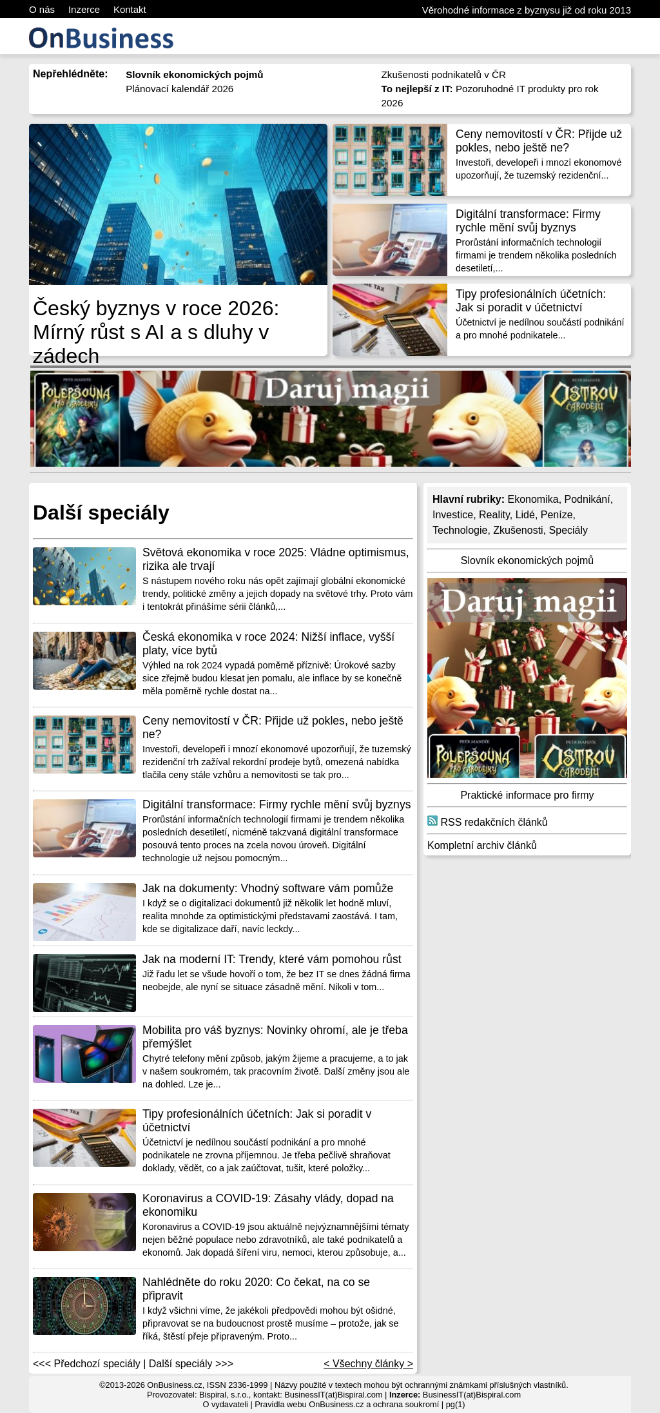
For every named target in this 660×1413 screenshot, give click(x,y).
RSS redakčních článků (487, 822)
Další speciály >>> (191, 1363)
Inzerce (84, 9)
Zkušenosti (518, 530)
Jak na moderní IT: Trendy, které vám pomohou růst (272, 959)
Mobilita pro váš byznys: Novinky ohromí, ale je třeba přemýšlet (275, 1037)
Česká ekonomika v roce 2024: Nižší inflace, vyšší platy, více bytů (268, 643)
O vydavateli (225, 1404)
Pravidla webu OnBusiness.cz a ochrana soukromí (347, 1404)
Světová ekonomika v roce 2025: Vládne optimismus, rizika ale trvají (275, 559)
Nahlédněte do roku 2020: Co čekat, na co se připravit (256, 1289)
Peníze (557, 514)
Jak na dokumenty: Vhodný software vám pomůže (267, 888)
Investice (452, 514)
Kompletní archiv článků (482, 845)
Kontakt (129, 9)
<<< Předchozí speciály (87, 1363)
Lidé (525, 514)
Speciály (568, 530)
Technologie (459, 530)
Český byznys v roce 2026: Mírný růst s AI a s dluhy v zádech (156, 332)
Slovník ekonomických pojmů (527, 560)
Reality (494, 514)
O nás (42, 9)
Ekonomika (532, 499)
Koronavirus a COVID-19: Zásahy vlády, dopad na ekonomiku (268, 1205)
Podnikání (587, 499)
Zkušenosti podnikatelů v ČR (444, 74)
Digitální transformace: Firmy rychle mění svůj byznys (528, 221)
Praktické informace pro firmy (527, 795)
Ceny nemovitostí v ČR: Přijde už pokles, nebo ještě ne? (539, 141)
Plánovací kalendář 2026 (179, 88)
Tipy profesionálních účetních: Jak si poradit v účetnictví (531, 300)
